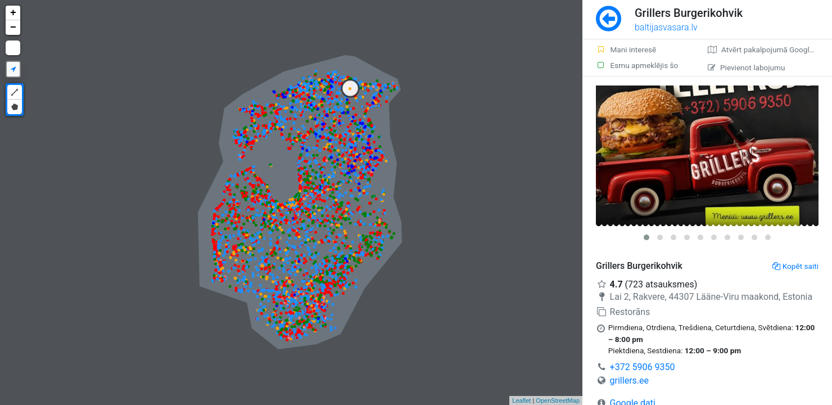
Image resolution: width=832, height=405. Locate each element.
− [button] (13, 27)
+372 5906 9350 (642, 367)
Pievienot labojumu (746, 67)
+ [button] (13, 13)
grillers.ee (629, 380)
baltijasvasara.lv (666, 27)
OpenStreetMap (558, 400)
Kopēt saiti (795, 266)
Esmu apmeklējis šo (637, 65)
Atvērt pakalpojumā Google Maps (770, 49)
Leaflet (521, 400)
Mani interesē (626, 49)
